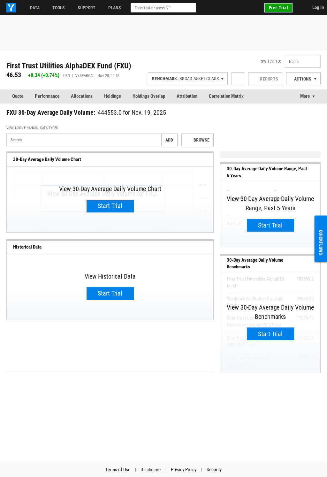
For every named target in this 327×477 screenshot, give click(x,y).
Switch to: (271, 61)
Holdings (112, 96)
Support (86, 7)
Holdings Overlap (149, 96)
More (305, 96)
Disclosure (151, 470)
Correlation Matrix (226, 96)
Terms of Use (117, 470)
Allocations (82, 96)
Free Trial (278, 7)
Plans (114, 7)
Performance (47, 96)
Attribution (187, 96)
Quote (17, 96)
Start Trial (110, 206)
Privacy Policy (183, 470)
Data (35, 7)
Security (214, 470)
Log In (318, 7)
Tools (58, 7)
